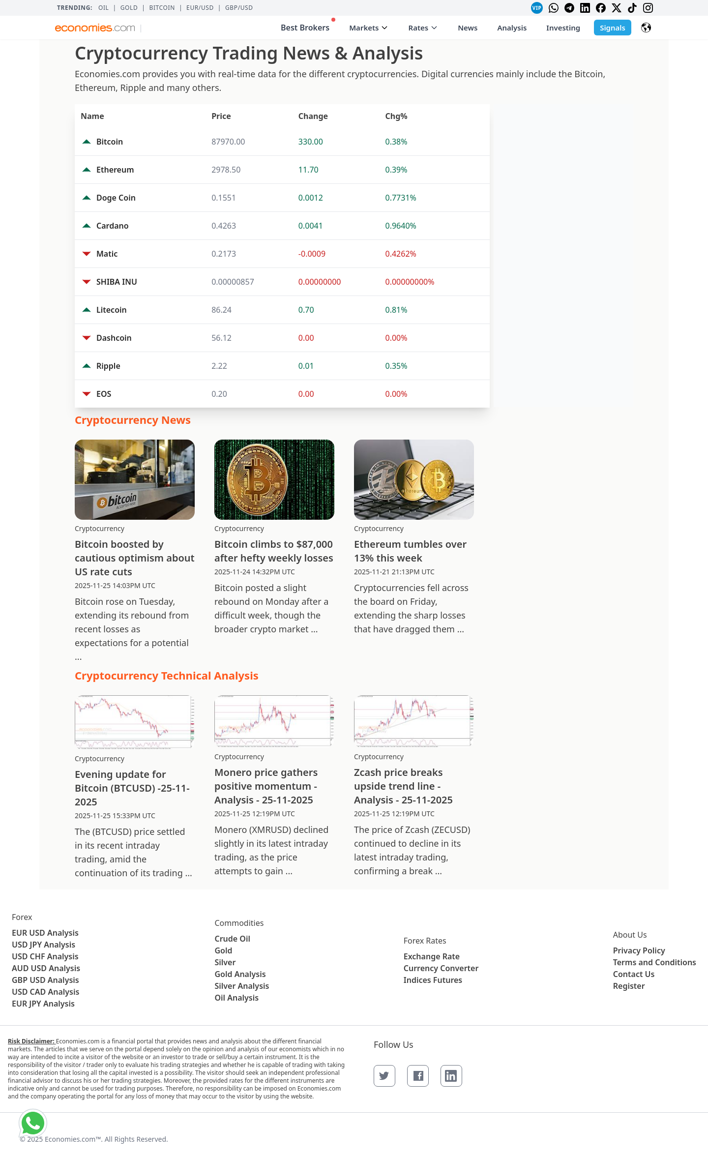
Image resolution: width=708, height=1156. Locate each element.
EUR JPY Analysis (43, 1003)
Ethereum (115, 169)
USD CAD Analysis (45, 991)
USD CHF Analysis (45, 956)
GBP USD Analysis (45, 980)
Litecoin (111, 309)
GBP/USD (239, 8)
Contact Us (634, 974)
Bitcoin (109, 141)
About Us (630, 934)
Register (629, 985)
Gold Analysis (240, 974)
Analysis (512, 27)
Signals (612, 27)
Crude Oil (232, 938)
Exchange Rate (432, 956)
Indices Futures (433, 980)
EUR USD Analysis (45, 932)
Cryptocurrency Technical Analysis (167, 675)
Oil (103, 8)
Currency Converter (441, 968)
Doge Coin (116, 197)
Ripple (108, 365)
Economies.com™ (73, 1139)
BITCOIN (162, 8)
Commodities (239, 923)
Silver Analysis (241, 985)
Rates (423, 27)
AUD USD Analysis (46, 968)
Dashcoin (114, 337)
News (467, 27)
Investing (563, 27)
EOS (103, 393)
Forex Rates (425, 940)
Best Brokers (308, 25)
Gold (129, 8)
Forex (22, 917)
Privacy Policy (639, 950)
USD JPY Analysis (43, 944)
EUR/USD (200, 8)
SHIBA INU (116, 281)
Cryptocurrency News (133, 419)
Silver (225, 962)
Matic (107, 253)
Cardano (112, 225)
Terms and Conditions (654, 962)
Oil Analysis (236, 997)
